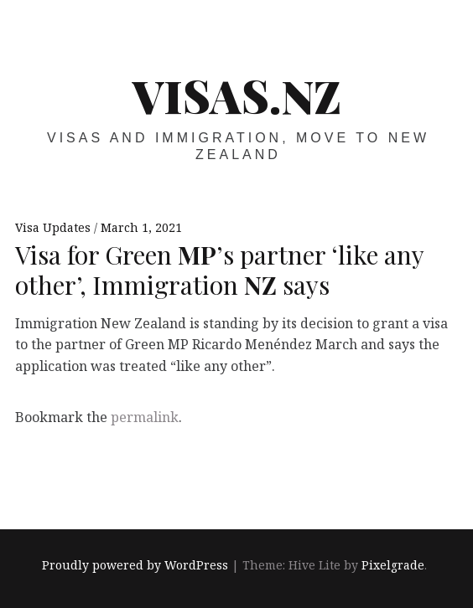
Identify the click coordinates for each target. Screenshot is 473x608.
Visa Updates (54, 227)
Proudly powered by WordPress (135, 565)
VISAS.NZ (237, 95)
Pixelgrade (392, 565)
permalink (145, 417)
